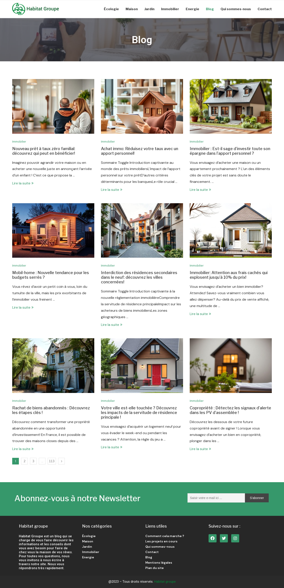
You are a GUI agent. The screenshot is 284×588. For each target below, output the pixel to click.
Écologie (111, 9)
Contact (265, 9)
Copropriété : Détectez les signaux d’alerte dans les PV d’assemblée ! (230, 410)
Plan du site (154, 567)
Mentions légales (158, 562)
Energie (192, 9)
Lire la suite (23, 183)
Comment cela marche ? (164, 536)
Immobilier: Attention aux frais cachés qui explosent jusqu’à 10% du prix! (229, 275)
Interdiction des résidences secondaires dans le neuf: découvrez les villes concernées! (139, 277)
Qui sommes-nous (236, 9)
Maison (132, 9)
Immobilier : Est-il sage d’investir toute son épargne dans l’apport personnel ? (230, 151)
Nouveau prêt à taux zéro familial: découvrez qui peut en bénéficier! (43, 151)
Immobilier (170, 9)
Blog (210, 9)
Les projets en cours (161, 541)
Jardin (149, 9)
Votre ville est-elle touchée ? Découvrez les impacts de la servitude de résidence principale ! (139, 413)
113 (52, 461)
